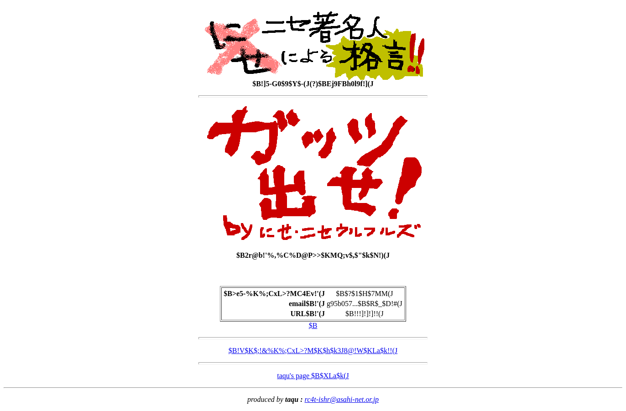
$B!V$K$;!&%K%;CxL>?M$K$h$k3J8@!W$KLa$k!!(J (313, 350)
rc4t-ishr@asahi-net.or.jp (342, 399)
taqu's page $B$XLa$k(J (313, 376)
